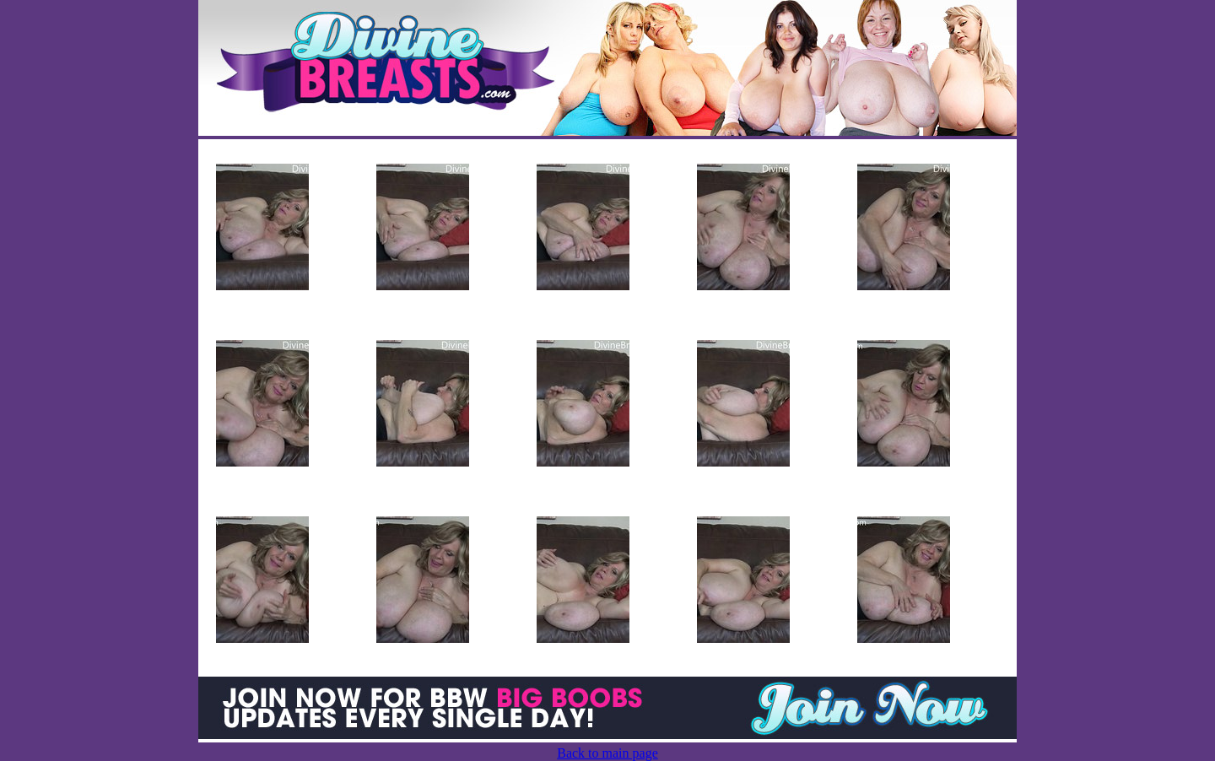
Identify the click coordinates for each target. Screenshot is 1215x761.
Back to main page (607, 753)
